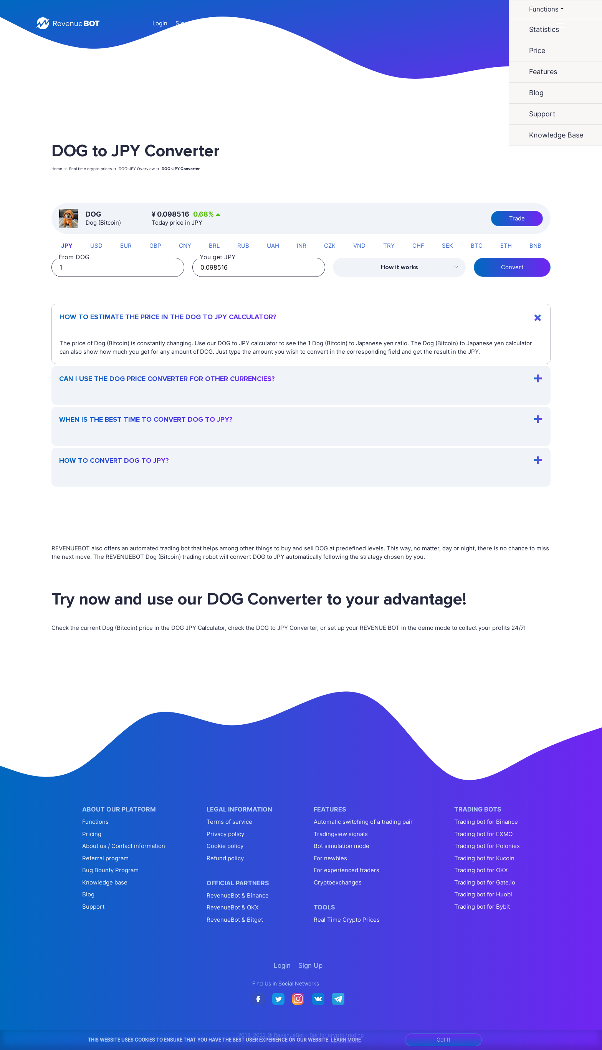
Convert (512, 267)
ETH (506, 245)
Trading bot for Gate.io (484, 882)
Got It (443, 1039)
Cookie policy (225, 846)
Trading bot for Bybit (482, 906)
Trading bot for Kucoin (484, 858)
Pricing (91, 834)
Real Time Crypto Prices (347, 919)
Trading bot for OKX (481, 870)
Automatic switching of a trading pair (363, 821)
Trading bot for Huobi (483, 894)
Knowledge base (104, 882)
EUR (126, 245)
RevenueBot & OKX (233, 907)
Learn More (346, 1039)
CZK (330, 245)
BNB (535, 245)
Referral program (105, 858)
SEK (447, 245)
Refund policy (225, 858)
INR (301, 245)
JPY (67, 245)
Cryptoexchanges (338, 882)
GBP (155, 245)
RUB (243, 245)
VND (359, 245)
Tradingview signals (341, 834)
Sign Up (186, 23)
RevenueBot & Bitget (235, 919)
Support (93, 906)
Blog (88, 894)
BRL (214, 245)
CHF (418, 245)
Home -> (59, 168)
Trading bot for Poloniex (487, 846)
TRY (389, 245)
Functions (95, 821)
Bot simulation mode (341, 846)
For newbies (330, 858)
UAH (273, 245)
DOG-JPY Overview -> (139, 168)
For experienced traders (346, 870)
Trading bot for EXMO (483, 834)
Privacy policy (225, 834)
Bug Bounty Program (110, 870)
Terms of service (229, 821)
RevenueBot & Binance (238, 895)
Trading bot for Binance (486, 821)
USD (96, 245)
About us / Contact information (123, 846)
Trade (517, 218)
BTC (477, 245)
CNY (185, 245)
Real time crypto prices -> (93, 168)
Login (159, 23)
